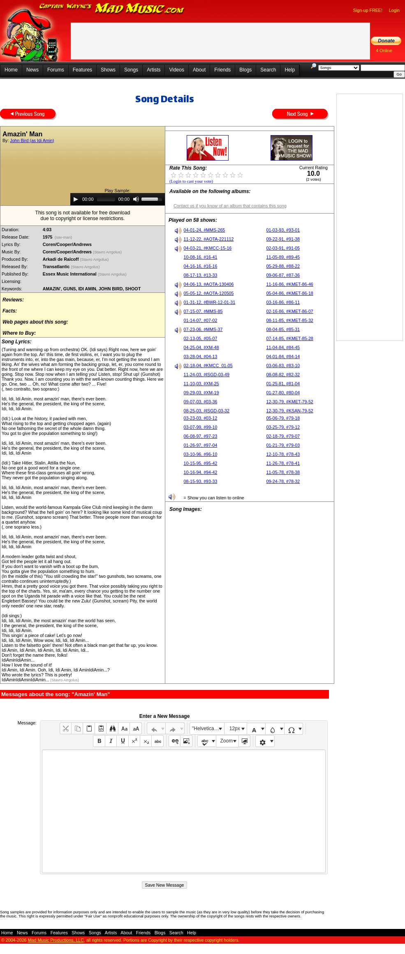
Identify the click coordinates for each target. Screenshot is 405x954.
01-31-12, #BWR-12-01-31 (210, 302)
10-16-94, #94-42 (201, 472)
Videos (176, 70)
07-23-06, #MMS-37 (203, 329)
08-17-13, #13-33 (201, 275)
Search (268, 70)
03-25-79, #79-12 (283, 427)
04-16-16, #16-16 (201, 266)
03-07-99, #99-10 (201, 427)
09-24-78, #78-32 (283, 481)
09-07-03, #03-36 (201, 401)
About (199, 70)
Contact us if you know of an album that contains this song (230, 205)
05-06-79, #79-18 (283, 418)
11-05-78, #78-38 (283, 472)
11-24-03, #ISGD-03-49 (206, 374)
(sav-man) (63, 237)
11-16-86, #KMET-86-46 (289, 284)
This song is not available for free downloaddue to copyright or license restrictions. (82, 215)
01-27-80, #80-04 (283, 392)
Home (11, 70)
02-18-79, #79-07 (283, 436)
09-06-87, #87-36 (283, 275)
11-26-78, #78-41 (283, 463)
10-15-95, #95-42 (201, 463)
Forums (55, 70)
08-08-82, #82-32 (283, 374)
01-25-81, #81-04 (283, 383)
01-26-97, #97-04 (201, 445)
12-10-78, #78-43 (283, 454)
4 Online (384, 50)
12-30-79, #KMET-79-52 (289, 401)
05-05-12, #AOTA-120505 (209, 293)
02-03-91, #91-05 (283, 248)
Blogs (245, 70)
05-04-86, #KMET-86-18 (289, 293)
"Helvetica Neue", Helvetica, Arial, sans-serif (208, 728)
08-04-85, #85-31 (283, 329)
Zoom (226, 741)
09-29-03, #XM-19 (201, 392)
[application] (117, 199)
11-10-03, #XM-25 (201, 383)
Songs (131, 70)
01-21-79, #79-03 (283, 445)
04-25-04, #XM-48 (201, 347)
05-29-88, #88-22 (283, 266)
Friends (222, 70)
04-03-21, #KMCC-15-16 (208, 248)
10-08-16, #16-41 (201, 257)
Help (290, 70)
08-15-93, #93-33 (201, 481)
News (32, 70)
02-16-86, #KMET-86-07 (289, 311)
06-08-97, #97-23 (201, 436)
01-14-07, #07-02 (201, 320)
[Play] (75, 199)
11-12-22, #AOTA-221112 (209, 239)
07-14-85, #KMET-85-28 (289, 338)
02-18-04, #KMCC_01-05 (208, 365)
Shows (108, 70)
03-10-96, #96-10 (201, 454)
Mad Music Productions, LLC (56, 940)
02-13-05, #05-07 (201, 338)
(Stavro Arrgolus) (108, 252)
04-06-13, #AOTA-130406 (209, 284)
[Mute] (136, 199)
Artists (153, 70)
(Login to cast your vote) (191, 181)
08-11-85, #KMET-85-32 (289, 320)
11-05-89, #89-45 (283, 257)
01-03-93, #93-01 (283, 230)
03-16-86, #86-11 (283, 302)
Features (82, 70)
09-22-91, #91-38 (283, 239)
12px (234, 728)
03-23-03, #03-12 (201, 418)
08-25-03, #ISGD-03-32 (206, 410)
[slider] (106, 199)
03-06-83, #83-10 (283, 365)
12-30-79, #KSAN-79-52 (289, 410)
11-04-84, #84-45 (283, 347)
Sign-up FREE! (367, 10)
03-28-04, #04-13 (201, 356)
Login (394, 10)
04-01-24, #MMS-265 (204, 230)
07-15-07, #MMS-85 (203, 311)
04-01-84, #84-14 (283, 356)
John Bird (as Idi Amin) (32, 140)
